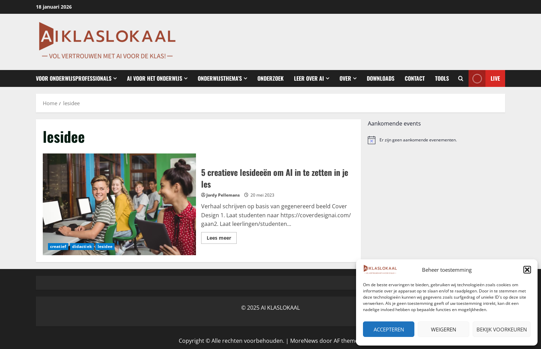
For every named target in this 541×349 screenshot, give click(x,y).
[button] (527, 269)
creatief (58, 246)
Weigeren (443, 329)
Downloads (380, 78)
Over (345, 78)
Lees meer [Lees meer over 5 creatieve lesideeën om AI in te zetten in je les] (222, 239)
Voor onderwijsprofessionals (73, 78)
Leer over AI (309, 78)
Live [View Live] (484, 78)
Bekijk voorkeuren (501, 329)
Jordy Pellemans (223, 195)
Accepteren (389, 329)
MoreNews (304, 341)
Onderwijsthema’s (220, 78)
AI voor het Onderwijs (154, 78)
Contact (415, 78)
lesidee (105, 246)
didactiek (82, 246)
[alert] (436, 140)
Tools (442, 78)
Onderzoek (270, 78)
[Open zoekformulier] (460, 78)
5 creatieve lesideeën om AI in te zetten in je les (119, 204)
